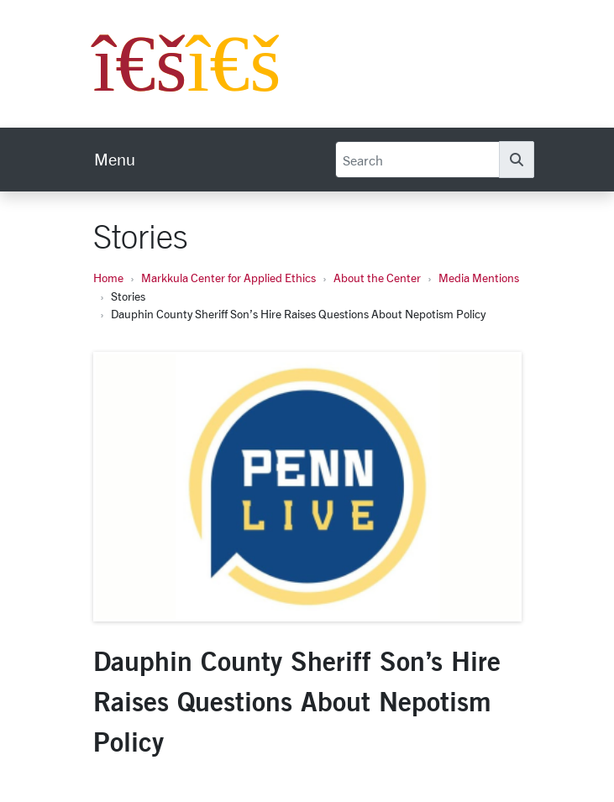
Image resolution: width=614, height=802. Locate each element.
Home (108, 277)
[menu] (115, 159)
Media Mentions (478, 277)
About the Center (377, 277)
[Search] (417, 159)
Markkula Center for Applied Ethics (228, 277)
